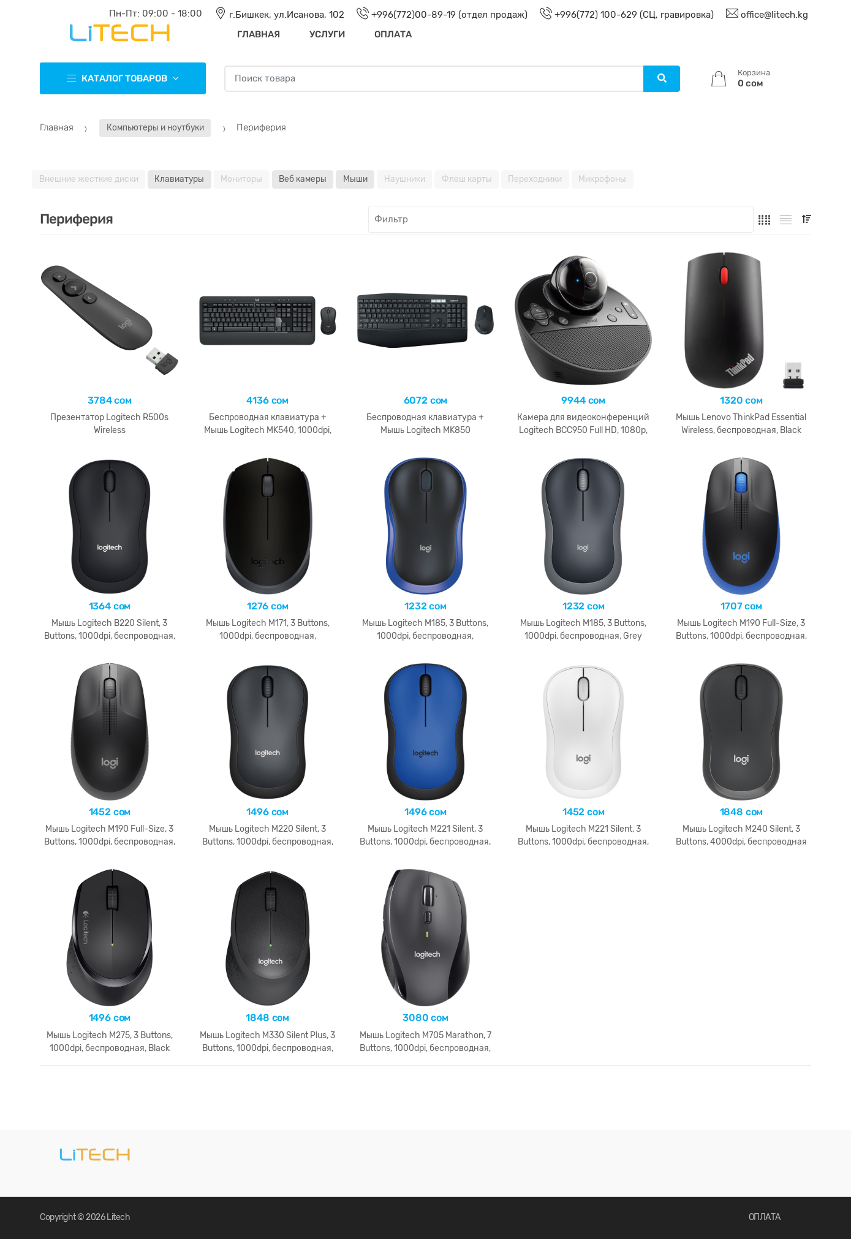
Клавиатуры (179, 179)
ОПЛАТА (765, 1217)
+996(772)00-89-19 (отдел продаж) (436, 14)
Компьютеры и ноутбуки (155, 127)
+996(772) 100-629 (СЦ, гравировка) (621, 14)
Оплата (393, 34)
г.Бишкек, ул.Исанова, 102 (273, 14)
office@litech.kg (761, 14)
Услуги (327, 34)
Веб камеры (303, 179)
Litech (118, 1217)
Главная (258, 34)
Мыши (355, 179)
